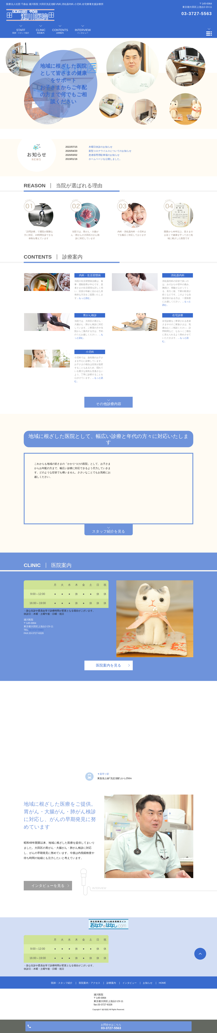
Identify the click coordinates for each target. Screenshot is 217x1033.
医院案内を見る (108, 665)
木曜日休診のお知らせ (100, 146)
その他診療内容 (108, 404)
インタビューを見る (48, 886)
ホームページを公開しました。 (105, 159)
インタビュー (129, 983)
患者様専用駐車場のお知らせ (104, 155)
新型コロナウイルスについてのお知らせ (110, 151)
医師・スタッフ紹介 (61, 983)
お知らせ (147, 983)
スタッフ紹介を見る (108, 531)
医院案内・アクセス (89, 983)
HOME (162, 983)
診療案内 (111, 983)
